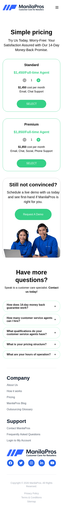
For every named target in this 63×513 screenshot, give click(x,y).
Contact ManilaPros (18, 428)
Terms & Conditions (31, 497)
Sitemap (31, 501)
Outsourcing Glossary (20, 409)
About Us (12, 385)
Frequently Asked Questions (23, 434)
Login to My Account (19, 440)
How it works (14, 391)
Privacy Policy (31, 493)
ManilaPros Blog (16, 403)
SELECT (31, 103)
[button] (31, 306)
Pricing (11, 397)
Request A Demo (33, 214)
